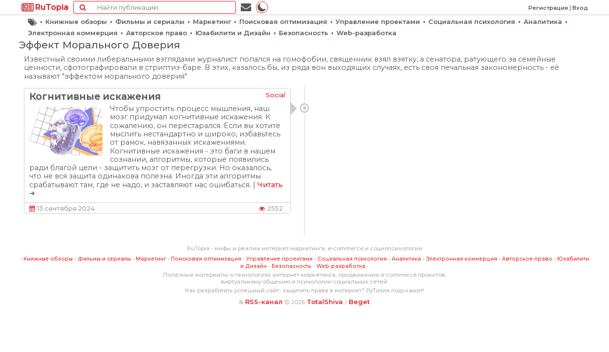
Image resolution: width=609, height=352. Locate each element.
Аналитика (543, 21)
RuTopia (44, 7)
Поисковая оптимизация (283, 21)
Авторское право (156, 33)
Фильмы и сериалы (150, 21)
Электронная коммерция (73, 33)
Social (275, 95)
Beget (359, 302)
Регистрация (548, 7)
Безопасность (303, 33)
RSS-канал (264, 302)
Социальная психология (471, 21)
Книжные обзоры (76, 21)
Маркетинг (212, 21)
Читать (270, 184)
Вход (580, 7)
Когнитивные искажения (95, 96)
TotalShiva (325, 302)
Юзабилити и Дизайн (233, 33)
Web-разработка (366, 33)
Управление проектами (378, 21)
